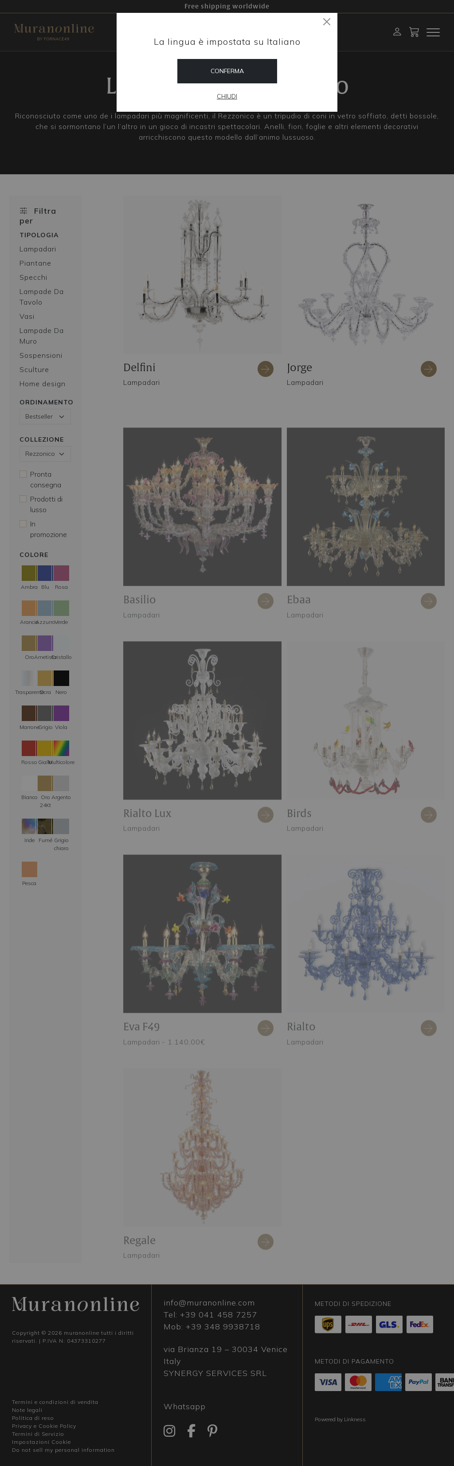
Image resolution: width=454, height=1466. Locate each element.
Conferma (227, 71)
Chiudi (227, 96)
